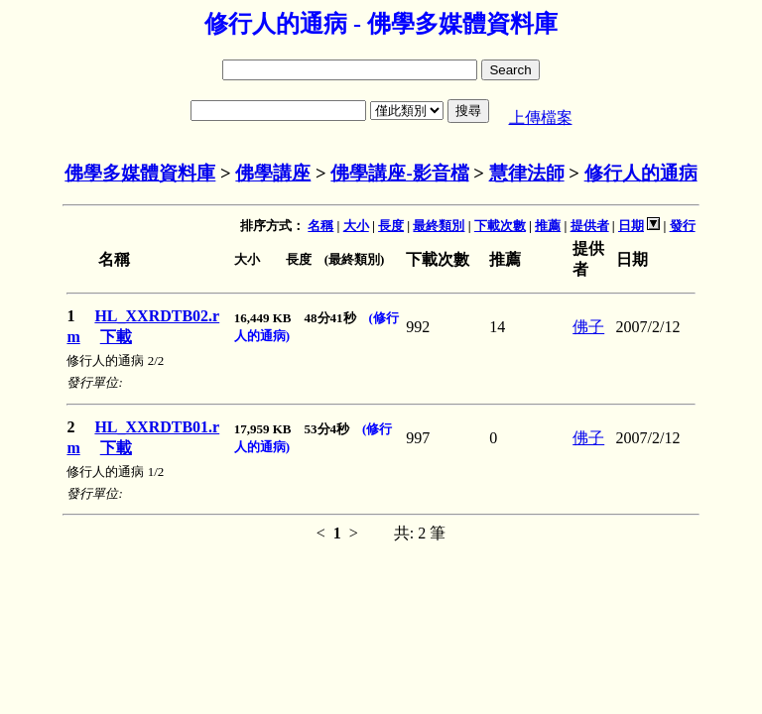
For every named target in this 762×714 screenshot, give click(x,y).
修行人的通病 (641, 173)
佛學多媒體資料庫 (139, 173)
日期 (631, 225)
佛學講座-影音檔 (399, 173)
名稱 (320, 225)
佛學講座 (273, 173)
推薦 (548, 225)
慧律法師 (527, 173)
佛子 (588, 326)
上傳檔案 (540, 117)
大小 (356, 225)
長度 (391, 225)
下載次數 (500, 225)
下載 (116, 336)
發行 (683, 225)
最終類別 (438, 225)
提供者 (590, 225)
